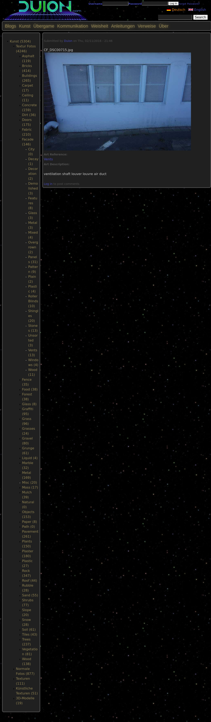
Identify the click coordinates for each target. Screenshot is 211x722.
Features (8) (32, 203)
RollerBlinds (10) (33, 301)
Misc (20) (29, 482)
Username (95, 3)
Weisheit (99, 26)
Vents (48, 159)
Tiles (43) (29, 634)
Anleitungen (123, 26)
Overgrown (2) (33, 247)
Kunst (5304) (20, 41)
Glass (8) (29, 404)
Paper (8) (29, 522)
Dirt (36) (29, 115)
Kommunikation (72, 26)
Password (135, 3)
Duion (68, 40)
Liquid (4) (30, 458)
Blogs (10, 26)
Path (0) (28, 527)
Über (164, 26)
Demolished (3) (33, 188)
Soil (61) (29, 630)
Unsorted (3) (33, 340)
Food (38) (30, 389)
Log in (48, 183)
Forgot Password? (189, 3)
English (197, 10)
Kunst (24, 26)
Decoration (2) (33, 174)
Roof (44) (29, 581)
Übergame (43, 26)
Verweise (147, 26)
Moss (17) (30, 487)
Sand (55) (30, 595)
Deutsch (176, 10)
